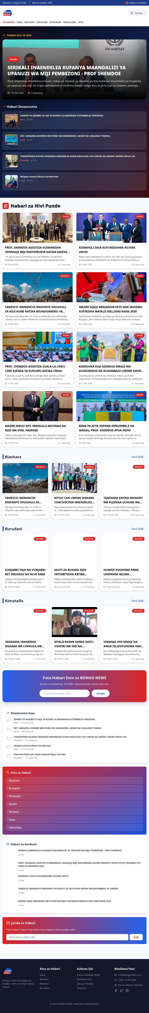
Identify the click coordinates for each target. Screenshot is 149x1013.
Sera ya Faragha (85, 983)
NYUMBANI (9, 22)
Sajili (136, 937)
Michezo (44, 979)
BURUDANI (55, 22)
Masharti (81, 988)
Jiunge (101, 693)
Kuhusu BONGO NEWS (88, 974)
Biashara (44, 983)
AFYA (80, 22)
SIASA (20, 22)
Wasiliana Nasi (84, 979)
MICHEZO (30, 22)
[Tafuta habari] (137, 13)
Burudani (44, 988)
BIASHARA (42, 22)
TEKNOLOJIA (69, 22)
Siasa (42, 974)
